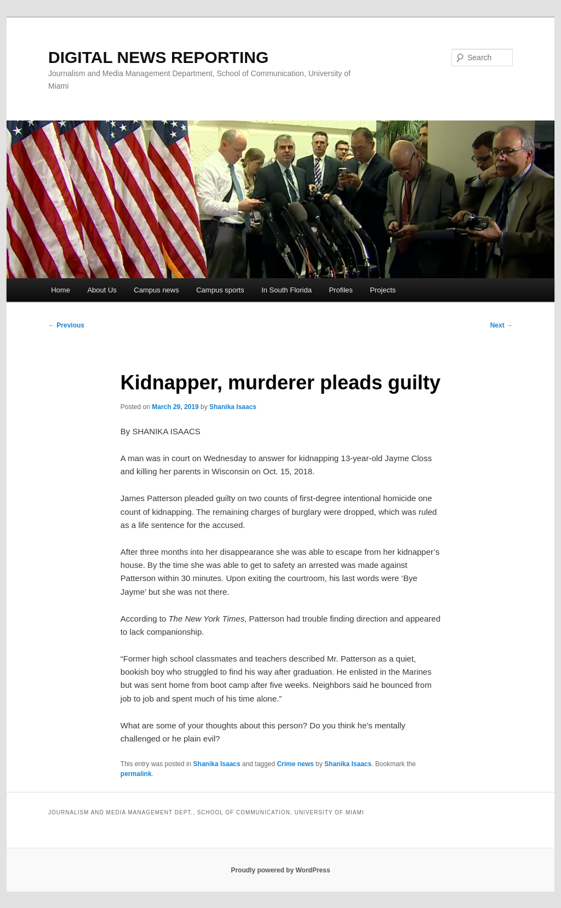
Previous (66, 325)
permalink (136, 774)
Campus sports (220, 290)
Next (501, 325)
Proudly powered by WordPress (280, 870)
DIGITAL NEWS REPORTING (158, 57)
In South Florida (286, 290)
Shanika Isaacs (232, 407)
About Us (101, 290)
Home (60, 290)
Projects (383, 290)
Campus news (156, 290)
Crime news (295, 764)
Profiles (340, 290)
